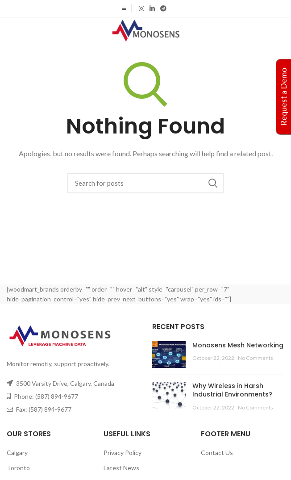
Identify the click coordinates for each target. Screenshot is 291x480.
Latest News (121, 468)
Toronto (18, 468)
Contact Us (217, 452)
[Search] (145, 183)
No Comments (255, 358)
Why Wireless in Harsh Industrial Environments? (232, 390)
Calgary (17, 452)
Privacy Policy (122, 452)
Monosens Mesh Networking (237, 345)
